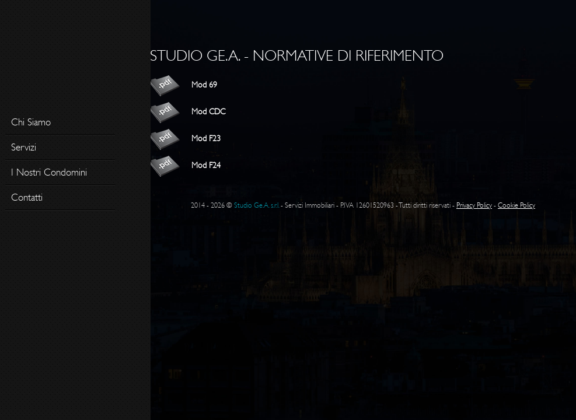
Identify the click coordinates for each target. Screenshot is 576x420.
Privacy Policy (474, 205)
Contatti (27, 197)
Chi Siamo (31, 122)
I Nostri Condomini (49, 172)
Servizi (23, 147)
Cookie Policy (516, 205)
